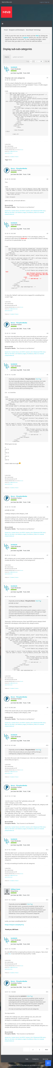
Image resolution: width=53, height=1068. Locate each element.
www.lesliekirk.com (8, 153)
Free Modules (30, 212)
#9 (47, 707)
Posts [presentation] (7, 57)
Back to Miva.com (7, 2)
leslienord (21, 149)
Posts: (25, 73)
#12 (47, 850)
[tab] (7, 57)
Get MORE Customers (25, 210)
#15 (47, 992)
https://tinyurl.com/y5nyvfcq (14, 925)
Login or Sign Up (44, 2)
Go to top (45, 1059)
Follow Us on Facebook (39, 212)
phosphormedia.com (9, 214)
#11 (47, 796)
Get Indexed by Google (21, 212)
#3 (47, 233)
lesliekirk (14, 67)
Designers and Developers (17, 30)
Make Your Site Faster (9, 212)
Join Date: (13, 73)
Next (46, 1049)
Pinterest (16, 156)
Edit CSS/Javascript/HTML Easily (38, 210)
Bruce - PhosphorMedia (19, 168)
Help (26, 1059)
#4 (47, 333)
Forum (6, 30)
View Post (38, 379)
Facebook (12, 156)
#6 (47, 507)
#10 (47, 745)
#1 (47, 78)
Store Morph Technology (33, 30)
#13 (47, 900)
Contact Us (35, 1059)
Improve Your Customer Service (12, 210)
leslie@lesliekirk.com (13, 151)
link (10, 954)
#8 (47, 596)
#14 (47, 949)
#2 (47, 179)
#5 (47, 375)
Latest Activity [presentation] (18, 57)
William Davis (15, 889)
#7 (47, 555)
